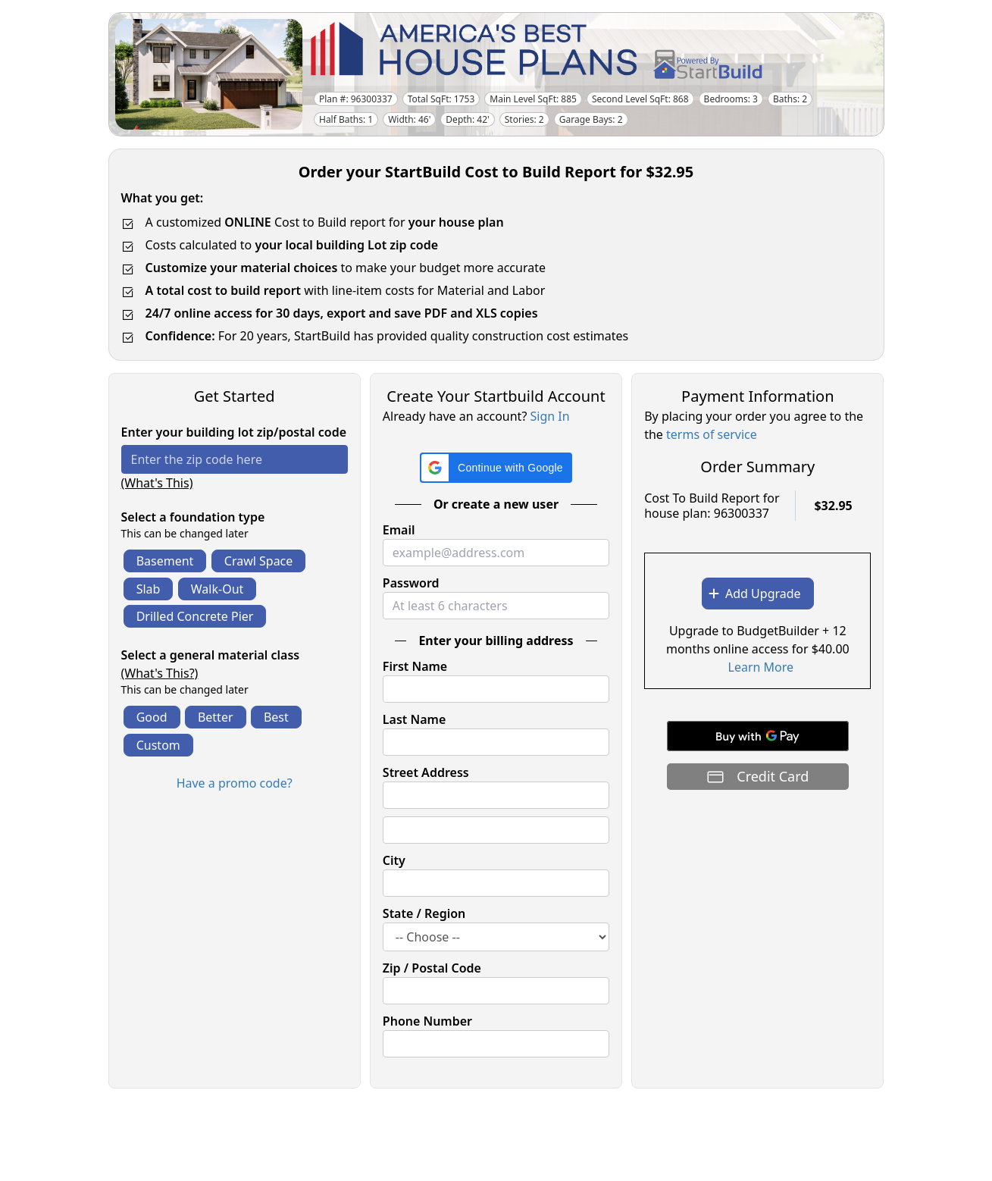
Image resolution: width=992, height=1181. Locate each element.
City (394, 860)
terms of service (711, 434)
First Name (415, 666)
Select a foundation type (193, 517)
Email (399, 530)
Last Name (414, 719)
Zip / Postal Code (432, 968)
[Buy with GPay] (758, 736)
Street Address (426, 772)
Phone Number (427, 1021)
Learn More (761, 667)
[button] (496, 468)
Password (411, 583)
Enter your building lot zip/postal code (234, 432)
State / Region (424, 913)
